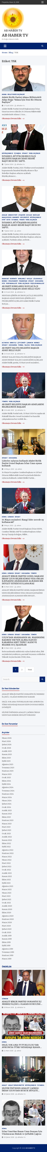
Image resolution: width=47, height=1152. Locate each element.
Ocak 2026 (6, 748)
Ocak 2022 (6, 870)
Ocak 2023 (6, 833)
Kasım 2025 (7, 754)
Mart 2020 (6, 926)
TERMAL (20, 345)
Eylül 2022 (6, 847)
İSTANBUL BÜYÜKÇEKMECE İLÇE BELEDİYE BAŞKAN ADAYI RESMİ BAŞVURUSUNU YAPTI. (19, 158)
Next (30, 670)
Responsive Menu (42, 2)
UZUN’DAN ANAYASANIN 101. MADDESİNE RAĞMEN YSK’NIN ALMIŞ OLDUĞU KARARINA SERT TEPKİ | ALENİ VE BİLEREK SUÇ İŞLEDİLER (23, 641)
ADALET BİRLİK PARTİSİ (16, 1085)
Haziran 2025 (8, 771)
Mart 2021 (6, 896)
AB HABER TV (15, 35)
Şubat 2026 (6, 744)
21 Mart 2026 (8, 1051)
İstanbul (17, 153)
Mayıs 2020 (7, 922)
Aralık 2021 (7, 873)
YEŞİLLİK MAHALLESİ (37, 283)
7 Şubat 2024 (8, 164)
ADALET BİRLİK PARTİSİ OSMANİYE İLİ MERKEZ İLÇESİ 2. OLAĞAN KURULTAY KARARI (21, 1004)
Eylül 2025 (6, 761)
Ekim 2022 (6, 843)
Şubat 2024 (6, 804)
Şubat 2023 (6, 830)
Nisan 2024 (7, 800)
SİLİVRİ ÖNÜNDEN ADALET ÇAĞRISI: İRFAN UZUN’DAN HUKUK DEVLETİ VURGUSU (20, 1090)
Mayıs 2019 (6, 959)
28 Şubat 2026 (9, 1094)
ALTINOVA (5, 343)
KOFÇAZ (29, 279)
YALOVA (27, 345)
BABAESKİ (5, 279)
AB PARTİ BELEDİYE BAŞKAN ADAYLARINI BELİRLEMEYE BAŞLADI (23, 405)
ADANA (4, 94)
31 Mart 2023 (8, 587)
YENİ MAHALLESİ (11, 283)
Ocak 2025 (6, 777)
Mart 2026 (6, 741)
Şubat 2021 (6, 899)
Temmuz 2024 (8, 791)
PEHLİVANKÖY (13, 281)
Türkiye (5, 401)
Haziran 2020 (8, 919)
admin (19, 231)
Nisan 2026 (7, 738)
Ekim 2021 (6, 879)
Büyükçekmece (7, 153)
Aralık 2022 (7, 837)
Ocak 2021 (6, 903)
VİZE (3, 283)
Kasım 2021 (7, 876)
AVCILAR (29, 215)
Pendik (22, 220)
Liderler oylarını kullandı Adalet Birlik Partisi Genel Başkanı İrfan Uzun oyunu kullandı (22, 463)
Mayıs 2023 (7, 824)
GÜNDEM (11, 517)
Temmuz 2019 (8, 952)
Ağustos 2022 (7, 850)
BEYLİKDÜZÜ (24, 217)
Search (42, 679)
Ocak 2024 (6, 807)
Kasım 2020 (7, 909)
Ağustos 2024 (7, 787)
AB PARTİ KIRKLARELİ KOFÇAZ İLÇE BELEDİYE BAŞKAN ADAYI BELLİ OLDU (21, 287)
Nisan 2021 (6, 893)
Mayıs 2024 (7, 797)
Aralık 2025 (7, 751)
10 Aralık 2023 (9, 410)
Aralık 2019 (7, 936)
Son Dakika (39, 281)
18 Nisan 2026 (9, 1007)
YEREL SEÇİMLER (34, 153)
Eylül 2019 (6, 945)
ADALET (4, 1085)
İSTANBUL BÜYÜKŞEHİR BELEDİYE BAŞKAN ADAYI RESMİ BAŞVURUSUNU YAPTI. (21, 225)
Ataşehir (21, 215)
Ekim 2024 (6, 781)
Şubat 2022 (6, 866)
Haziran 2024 (8, 794)
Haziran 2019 (7, 955)
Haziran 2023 (7, 820)
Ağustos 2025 (7, 764)
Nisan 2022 (6, 860)
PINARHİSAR (23, 281)
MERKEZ (4, 281)
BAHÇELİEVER (6, 217)
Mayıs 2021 (7, 889)
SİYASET (25, 153)
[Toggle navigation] (5, 46)
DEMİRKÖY (13, 279)
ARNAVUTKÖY (12, 215)
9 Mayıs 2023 (8, 525)
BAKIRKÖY (15, 217)
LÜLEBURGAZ (37, 279)
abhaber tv (21, 105)
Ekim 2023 (6, 817)
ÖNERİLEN (6, 966)
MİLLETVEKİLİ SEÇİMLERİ (16, 94)
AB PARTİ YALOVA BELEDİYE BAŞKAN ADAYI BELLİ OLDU (20, 349)
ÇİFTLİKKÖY (21, 343)
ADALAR (4, 215)
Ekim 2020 (6, 912)
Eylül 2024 (6, 784)
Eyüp (3, 220)
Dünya (4, 517)
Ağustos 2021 (7, 886)
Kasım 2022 (7, 840)
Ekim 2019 (6, 942)
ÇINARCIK (30, 343)
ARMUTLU (13, 343)
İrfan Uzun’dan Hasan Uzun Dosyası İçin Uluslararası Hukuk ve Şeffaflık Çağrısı (22, 1132)
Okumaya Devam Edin (13, 118)
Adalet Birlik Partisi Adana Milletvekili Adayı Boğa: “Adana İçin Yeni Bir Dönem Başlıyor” (22, 99)
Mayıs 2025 (7, 774)
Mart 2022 (6, 863)
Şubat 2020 (6, 929)
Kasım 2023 (7, 814)
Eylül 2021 (6, 883)
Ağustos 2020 (7, 916)
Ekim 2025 (6, 758)
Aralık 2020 (7, 906)
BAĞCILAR (36, 215)
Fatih (8, 220)
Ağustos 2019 (7, 949)
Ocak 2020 (6, 932)
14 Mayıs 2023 (9, 469)
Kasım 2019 (7, 939)
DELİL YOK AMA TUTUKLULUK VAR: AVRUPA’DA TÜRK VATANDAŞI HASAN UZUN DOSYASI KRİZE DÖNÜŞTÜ (23, 704)
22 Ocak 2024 (9, 292)
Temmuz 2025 (8, 768)
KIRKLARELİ (22, 279)
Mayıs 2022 (7, 857)
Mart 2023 (6, 827)
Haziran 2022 (8, 853)
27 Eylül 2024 (8, 105)
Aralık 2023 (7, 810)
